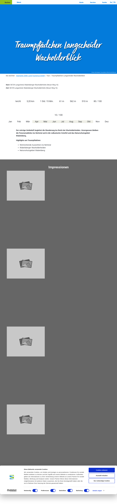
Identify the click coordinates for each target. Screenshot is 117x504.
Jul (62, 121)
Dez (107, 121)
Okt (88, 121)
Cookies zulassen (101, 480)
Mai (45, 121)
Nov (98, 121)
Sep (80, 121)
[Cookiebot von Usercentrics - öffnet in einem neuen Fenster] (12, 500)
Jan (10, 121)
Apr (36, 121)
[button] (6, 2)
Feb (19, 121)
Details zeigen (97, 500)
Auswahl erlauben (102, 485)
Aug (71, 121)
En (115, 2)
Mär (28, 121)
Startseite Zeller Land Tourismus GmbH (30, 76)
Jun (54, 121)
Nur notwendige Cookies (102, 490)
